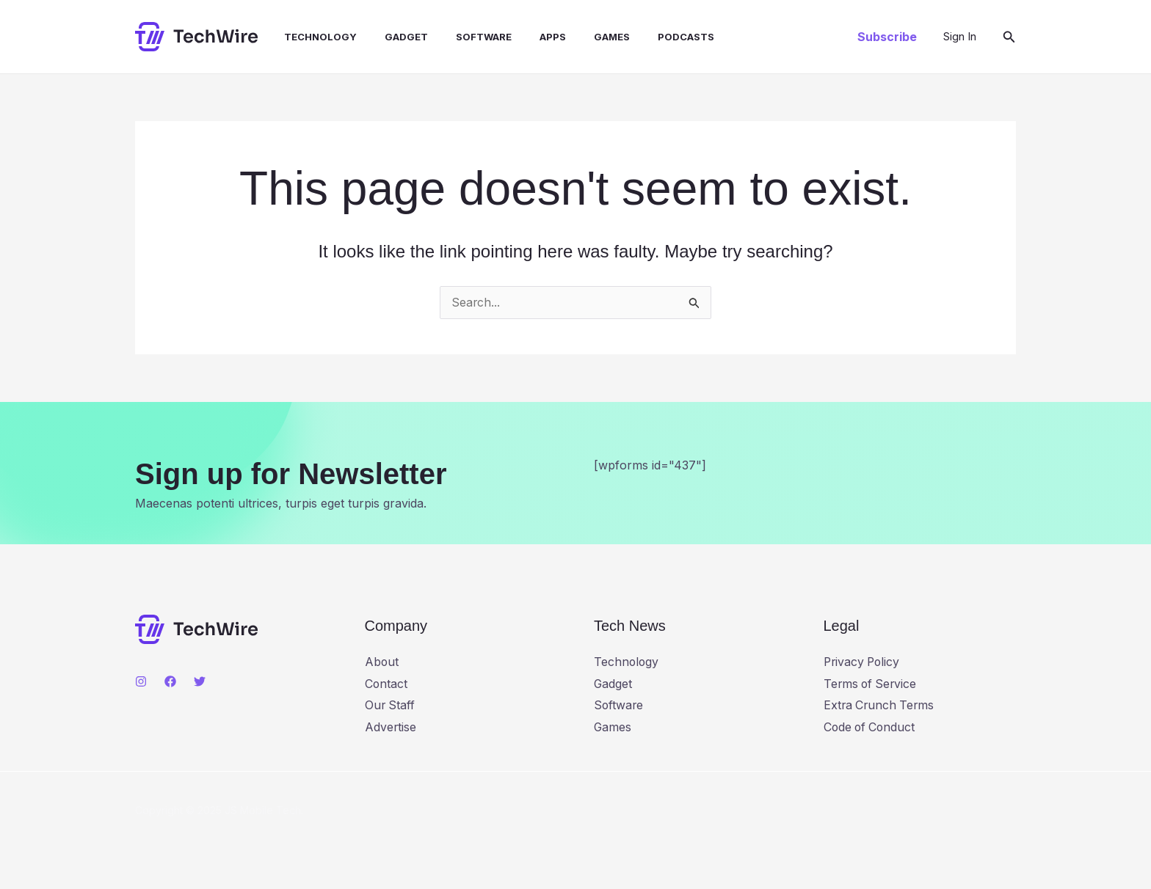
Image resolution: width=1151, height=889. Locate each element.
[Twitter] (200, 681)
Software (464, 37)
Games (583, 37)
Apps (528, 37)
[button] (887, 37)
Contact (386, 683)
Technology (309, 37)
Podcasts (653, 37)
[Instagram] (141, 681)
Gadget (391, 37)
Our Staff (390, 705)
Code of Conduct (871, 727)
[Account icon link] (959, 37)
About (382, 661)
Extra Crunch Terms (880, 705)
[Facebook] (170, 681)
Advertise (391, 727)
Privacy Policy (863, 661)
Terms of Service (872, 683)
